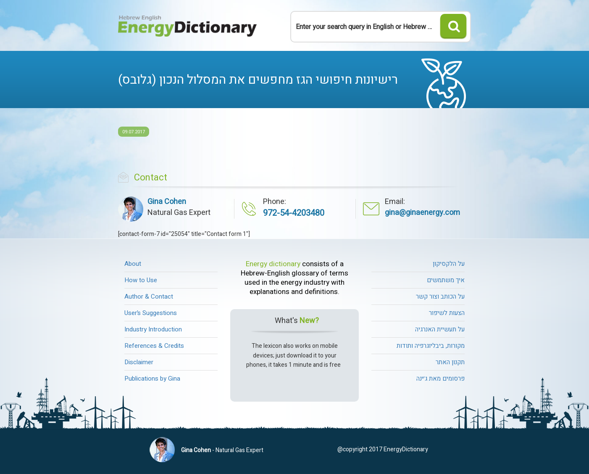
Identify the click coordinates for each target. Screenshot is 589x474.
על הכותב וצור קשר (440, 296)
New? (309, 321)
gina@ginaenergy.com (422, 212)
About (132, 263)
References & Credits (154, 345)
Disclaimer (138, 362)
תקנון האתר (450, 362)
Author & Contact (148, 296)
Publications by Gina (152, 378)
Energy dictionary (273, 264)
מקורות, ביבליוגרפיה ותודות (431, 345)
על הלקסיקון (449, 263)
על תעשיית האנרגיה (440, 329)
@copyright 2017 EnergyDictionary (382, 449)
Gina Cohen (196, 450)
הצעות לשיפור (447, 313)
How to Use (140, 280)
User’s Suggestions (150, 313)
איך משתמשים (446, 280)
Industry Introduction (153, 329)
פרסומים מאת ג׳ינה (440, 378)
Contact (150, 177)
